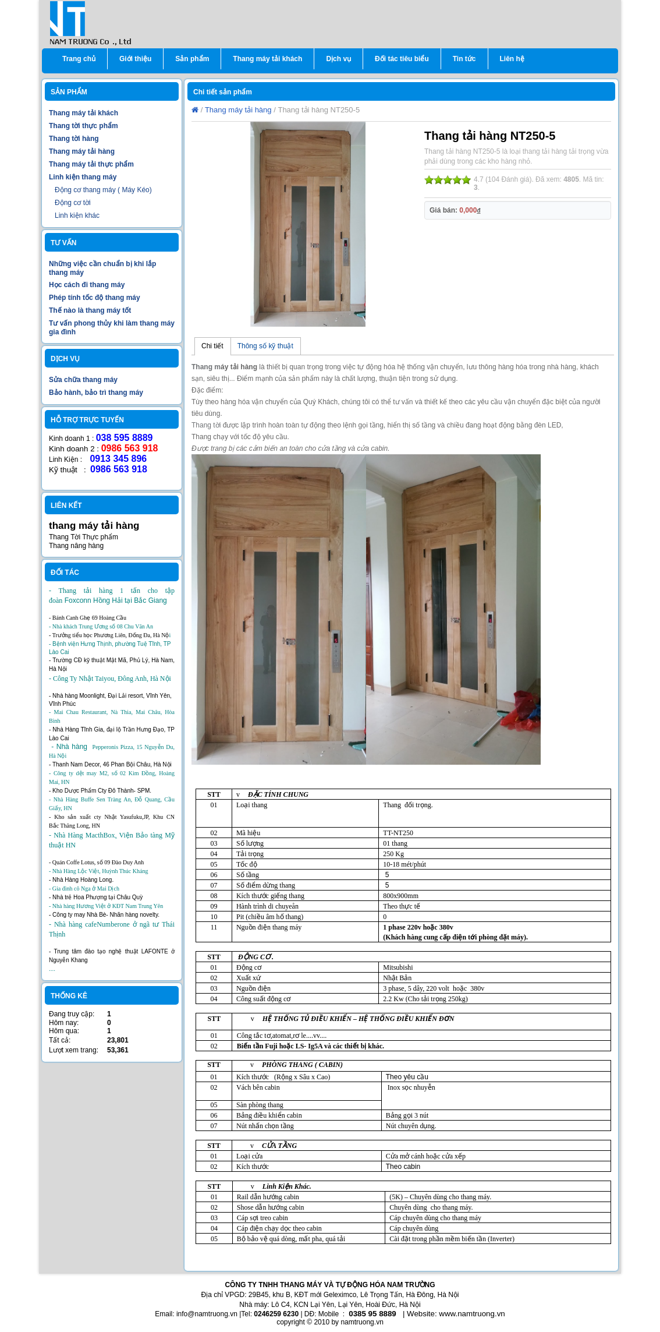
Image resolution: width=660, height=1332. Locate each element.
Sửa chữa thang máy (83, 380)
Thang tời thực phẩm (83, 126)
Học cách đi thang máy (87, 285)
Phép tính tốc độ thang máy (94, 298)
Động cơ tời (73, 203)
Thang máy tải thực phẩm (91, 164)
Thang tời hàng (74, 139)
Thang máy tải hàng (82, 151)
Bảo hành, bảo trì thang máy (96, 392)
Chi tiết (212, 346)
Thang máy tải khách (83, 113)
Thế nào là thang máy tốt (90, 310)
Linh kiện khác (77, 215)
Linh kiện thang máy (82, 177)
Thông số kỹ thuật (265, 346)
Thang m (206, 367)
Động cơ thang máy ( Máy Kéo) (103, 190)
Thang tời (206, 425)
